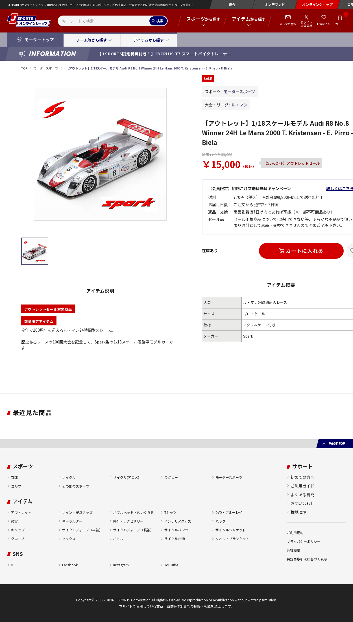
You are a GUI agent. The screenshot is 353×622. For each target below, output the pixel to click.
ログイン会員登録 (306, 23)
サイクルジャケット (230, 529)
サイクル (69, 477)
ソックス (69, 538)
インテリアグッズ (177, 521)
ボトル (118, 538)
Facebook (70, 564)
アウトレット (21, 512)
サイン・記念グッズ (77, 512)
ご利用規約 (295, 532)
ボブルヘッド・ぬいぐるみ (133, 512)
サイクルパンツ (176, 529)
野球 (14, 477)
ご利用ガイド (302, 486)
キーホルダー (72, 521)
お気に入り (324, 24)
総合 (232, 4)
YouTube (171, 564)
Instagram (121, 564)
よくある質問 (302, 494)
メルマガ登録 (287, 24)
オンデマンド (275, 4)
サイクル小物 (174, 538)
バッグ (220, 521)
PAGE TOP (337, 443)
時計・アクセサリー (128, 521)
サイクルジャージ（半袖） (82, 529)
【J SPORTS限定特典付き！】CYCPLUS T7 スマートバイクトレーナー (164, 53)
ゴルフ (16, 486)
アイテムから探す (148, 40)
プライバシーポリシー (304, 541)
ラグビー (171, 477)
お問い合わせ (302, 503)
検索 (160, 20)
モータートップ (39, 39)
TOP (24, 68)
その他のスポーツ (75, 486)
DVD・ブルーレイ (228, 512)
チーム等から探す (91, 40)
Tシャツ (170, 512)
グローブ (17, 538)
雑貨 (14, 521)
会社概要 (293, 550)
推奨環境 (298, 512)
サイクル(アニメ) (126, 477)
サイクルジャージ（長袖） (133, 529)
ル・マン (239, 105)
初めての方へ (302, 477)
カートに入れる (304, 250)
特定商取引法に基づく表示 (307, 558)
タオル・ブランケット (232, 538)
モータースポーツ (46, 68)
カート (339, 24)
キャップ (18, 529)
